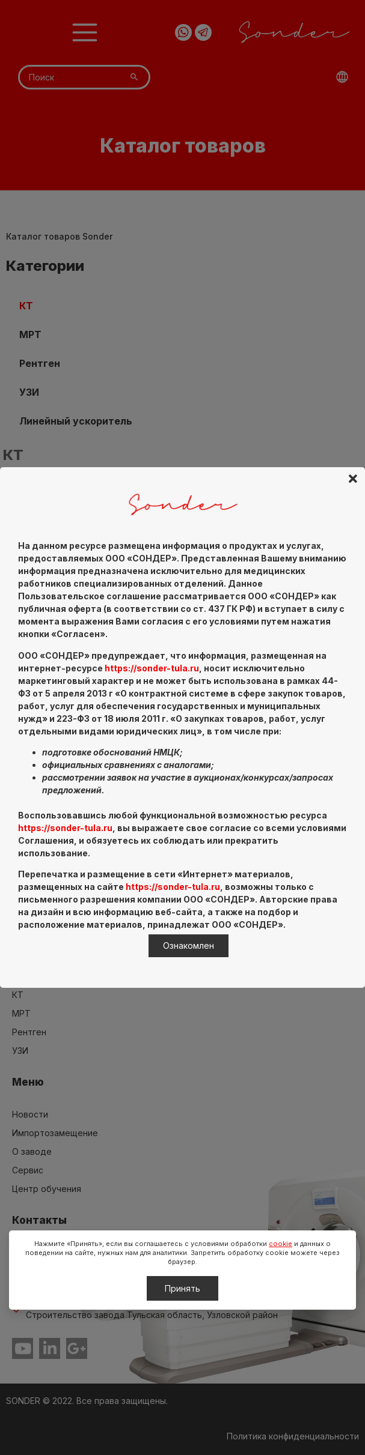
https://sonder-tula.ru (152, 668)
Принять (182, 1288)
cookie (280, 1243)
